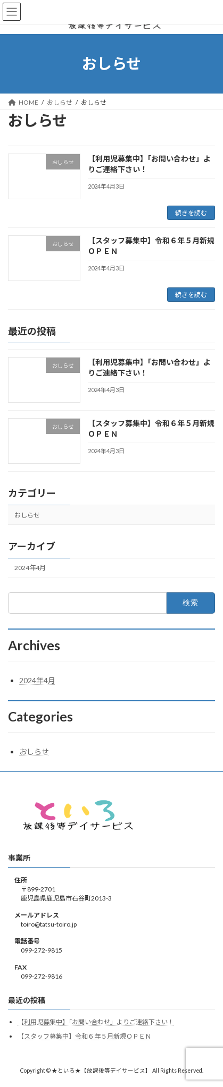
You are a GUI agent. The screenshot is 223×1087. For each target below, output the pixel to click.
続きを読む (191, 213)
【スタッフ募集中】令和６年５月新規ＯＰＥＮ (85, 1036)
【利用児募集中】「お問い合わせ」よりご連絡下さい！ (96, 1022)
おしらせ (27, 515)
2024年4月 (30, 568)
